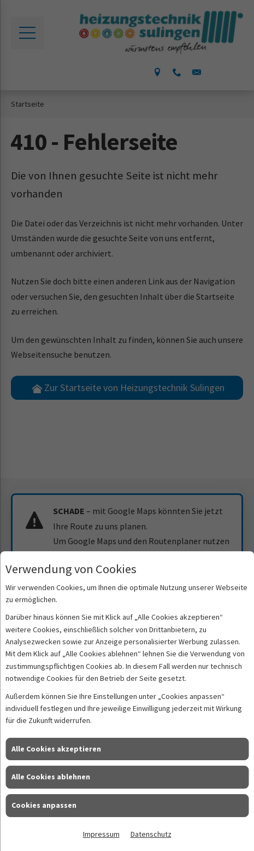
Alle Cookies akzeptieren (56, 749)
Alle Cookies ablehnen (50, 777)
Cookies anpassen (43, 805)
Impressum (101, 834)
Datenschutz (151, 834)
